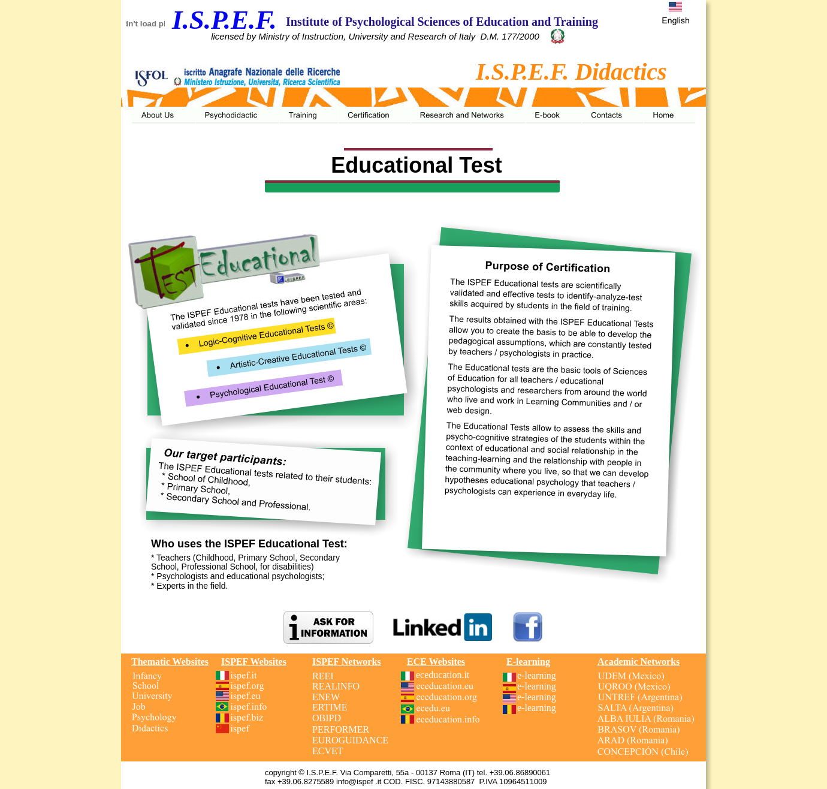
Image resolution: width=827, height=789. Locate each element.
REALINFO (336, 686)
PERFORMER (340, 729)
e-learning (536, 675)
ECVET (327, 751)
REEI (323, 676)
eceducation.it (444, 675)
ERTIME (330, 707)
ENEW (326, 697)
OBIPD (326, 718)
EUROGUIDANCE (350, 740)
